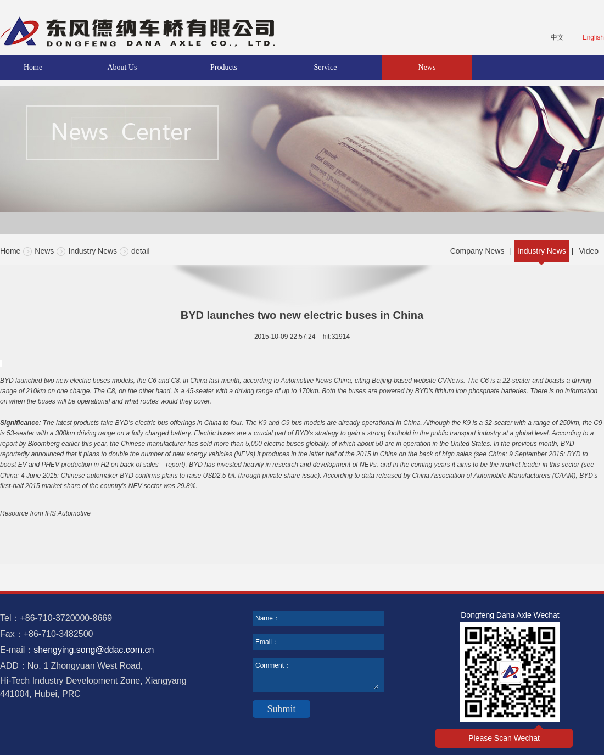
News (427, 67)
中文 (557, 37)
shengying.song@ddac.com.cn (93, 650)
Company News (477, 251)
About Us (122, 67)
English (593, 37)
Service (325, 67)
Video (589, 251)
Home (33, 67)
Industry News (92, 251)
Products (223, 67)
